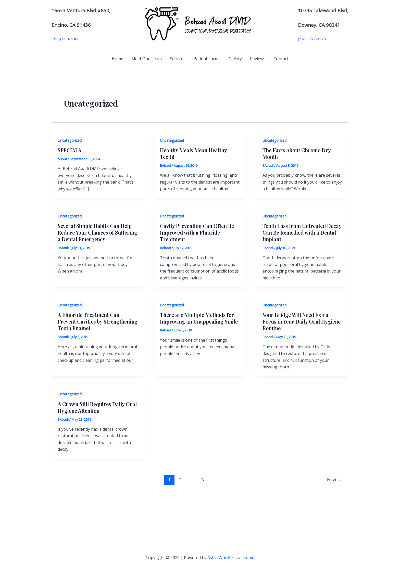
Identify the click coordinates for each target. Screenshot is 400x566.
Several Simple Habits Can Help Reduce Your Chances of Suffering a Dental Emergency (97, 232)
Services (177, 58)
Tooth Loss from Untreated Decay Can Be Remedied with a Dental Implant (301, 232)
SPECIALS (69, 150)
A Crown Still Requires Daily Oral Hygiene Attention (97, 407)
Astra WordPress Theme (230, 557)
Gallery (235, 58)
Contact (280, 58)
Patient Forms (207, 58)
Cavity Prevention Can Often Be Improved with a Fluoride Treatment (197, 232)
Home (117, 58)
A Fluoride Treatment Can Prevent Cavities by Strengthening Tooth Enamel (98, 321)
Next (334, 480)
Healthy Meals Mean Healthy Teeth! (193, 153)
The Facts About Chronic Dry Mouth (296, 153)
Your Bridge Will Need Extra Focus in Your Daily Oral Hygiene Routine (301, 321)
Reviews (257, 58)
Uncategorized (70, 140)
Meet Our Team (146, 58)
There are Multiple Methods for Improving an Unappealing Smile (199, 318)
